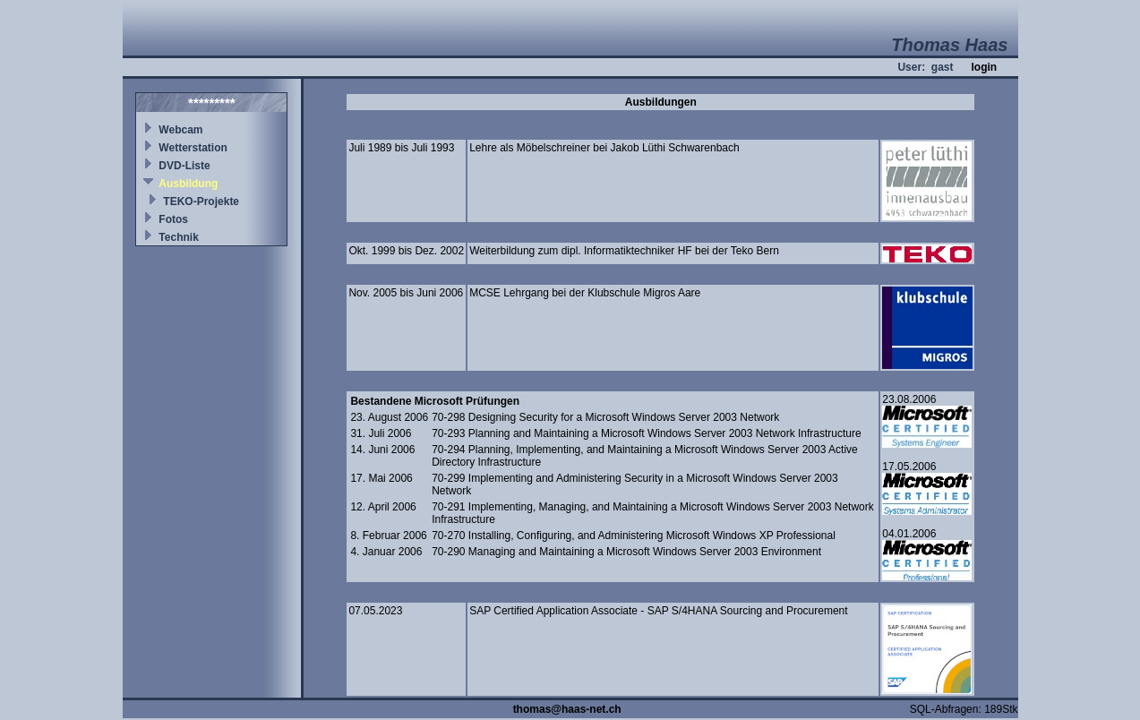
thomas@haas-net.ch (567, 709)
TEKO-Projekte (201, 201)
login (984, 67)
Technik (178, 237)
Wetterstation (193, 147)
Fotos (173, 219)
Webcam (180, 130)
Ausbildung (188, 183)
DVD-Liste (184, 165)
